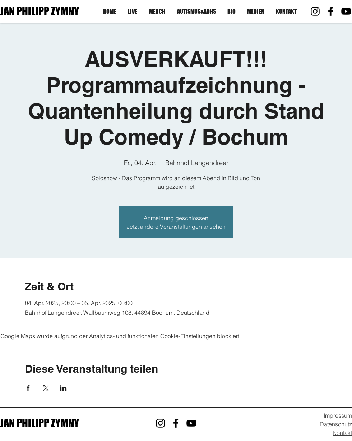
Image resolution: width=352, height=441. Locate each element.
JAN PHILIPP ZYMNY (39, 11)
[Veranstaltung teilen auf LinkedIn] (63, 388)
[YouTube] (346, 11)
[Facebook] (331, 11)
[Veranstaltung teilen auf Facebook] (28, 388)
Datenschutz (336, 424)
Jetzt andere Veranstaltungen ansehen (176, 226)
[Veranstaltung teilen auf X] (45, 388)
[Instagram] (315, 11)
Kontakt (342, 432)
